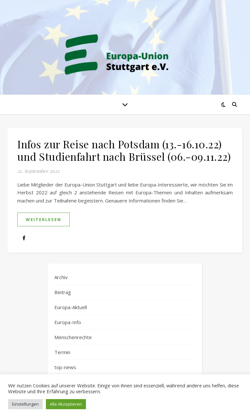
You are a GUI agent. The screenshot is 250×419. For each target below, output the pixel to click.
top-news (65, 367)
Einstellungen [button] (25, 404)
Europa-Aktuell (70, 307)
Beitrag (62, 292)
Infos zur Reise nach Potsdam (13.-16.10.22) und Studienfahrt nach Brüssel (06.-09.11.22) (124, 150)
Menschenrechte (73, 337)
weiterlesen (43, 219)
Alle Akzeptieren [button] (66, 404)
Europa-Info (67, 322)
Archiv (61, 277)
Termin (62, 352)
